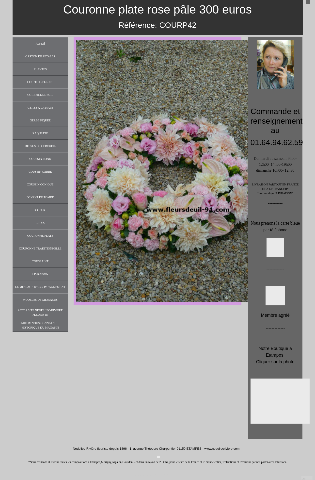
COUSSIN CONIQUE (40, 184)
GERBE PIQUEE (40, 120)
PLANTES (40, 69)
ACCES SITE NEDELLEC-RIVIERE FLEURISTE (40, 312)
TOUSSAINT (40, 261)
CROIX (40, 223)
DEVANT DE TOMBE (40, 197)
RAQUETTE (40, 133)
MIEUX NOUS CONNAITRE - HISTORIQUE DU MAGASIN (40, 325)
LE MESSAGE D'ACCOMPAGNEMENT (40, 287)
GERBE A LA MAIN (40, 107)
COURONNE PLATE (40, 235)
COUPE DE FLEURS (40, 82)
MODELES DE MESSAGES (40, 299)
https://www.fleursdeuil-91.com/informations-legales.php (160, 475)
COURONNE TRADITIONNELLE (40, 248)
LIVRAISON (40, 274)
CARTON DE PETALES (40, 56)
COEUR (40, 210)
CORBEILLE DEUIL (40, 95)
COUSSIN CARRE (40, 171)
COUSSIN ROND (40, 159)
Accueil (40, 43)
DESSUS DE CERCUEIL (40, 146)
